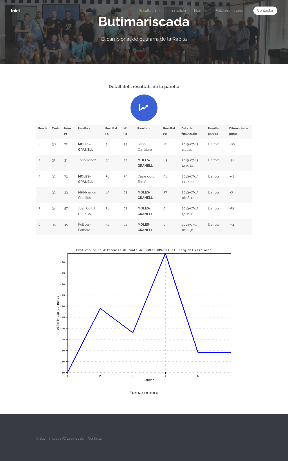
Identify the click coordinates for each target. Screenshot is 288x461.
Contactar (265, 10)
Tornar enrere (144, 392)
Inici (15, 10)
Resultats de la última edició (162, 11)
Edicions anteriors (230, 11)
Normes (201, 11)
